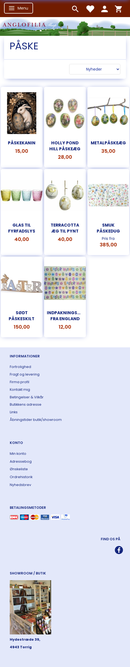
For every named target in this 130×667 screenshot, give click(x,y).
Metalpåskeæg (108, 143)
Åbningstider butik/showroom (36, 419)
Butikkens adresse (25, 404)
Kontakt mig (20, 389)
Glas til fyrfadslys (21, 228)
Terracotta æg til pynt (65, 228)
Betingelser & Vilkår (27, 397)
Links (14, 412)
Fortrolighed (20, 366)
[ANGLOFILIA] (65, 26)
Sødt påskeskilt (21, 316)
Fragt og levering (25, 374)
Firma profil (19, 382)
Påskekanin (21, 143)
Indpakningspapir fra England (65, 316)
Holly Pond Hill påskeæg (64, 146)
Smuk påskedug (108, 228)
